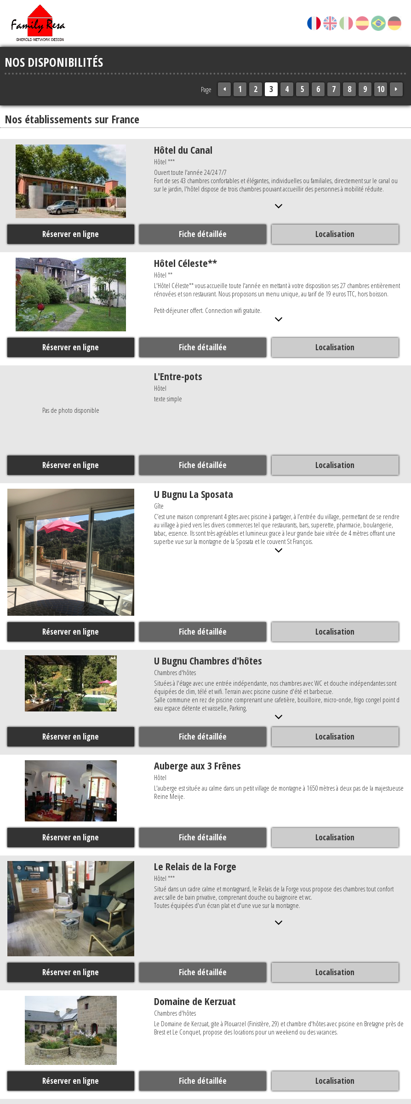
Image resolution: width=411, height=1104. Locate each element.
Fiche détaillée (202, 233)
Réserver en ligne (70, 233)
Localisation (334, 233)
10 (380, 89)
